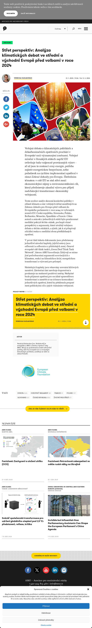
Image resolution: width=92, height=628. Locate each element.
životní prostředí (62, 397)
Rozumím (11, 13)
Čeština (58, 29)
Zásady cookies (46, 625)
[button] (88, 589)
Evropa (22, 393)
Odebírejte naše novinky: (45, 556)
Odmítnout (46, 613)
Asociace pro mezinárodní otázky (15, 21)
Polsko (71, 393)
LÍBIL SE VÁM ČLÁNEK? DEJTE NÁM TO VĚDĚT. (46, 409)
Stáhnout (86, 322)
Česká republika (41, 397)
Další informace (28, 13)
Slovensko (23, 397)
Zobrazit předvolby (46, 620)
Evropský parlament (41, 393)
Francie (58, 393)
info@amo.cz (56, 583)
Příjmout (46, 606)
